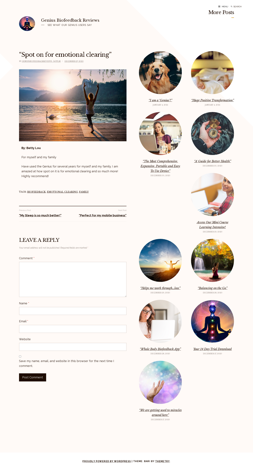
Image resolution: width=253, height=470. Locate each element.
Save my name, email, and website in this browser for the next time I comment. (66, 363)
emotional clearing (62, 191)
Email (23, 321)
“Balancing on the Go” (212, 288)
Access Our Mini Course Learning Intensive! (212, 225)
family (84, 191)
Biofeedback (36, 191)
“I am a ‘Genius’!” (160, 100)
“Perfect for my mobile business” (102, 215)
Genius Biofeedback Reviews (70, 20)
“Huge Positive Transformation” (212, 100)
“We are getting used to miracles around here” (160, 412)
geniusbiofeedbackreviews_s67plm (41, 61)
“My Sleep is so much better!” (40, 215)
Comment (27, 258)
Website (25, 339)
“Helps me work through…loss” (160, 288)
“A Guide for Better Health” (212, 161)
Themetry (162, 461)
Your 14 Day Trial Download (212, 349)
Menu (225, 6)
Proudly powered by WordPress (106, 461)
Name (24, 303)
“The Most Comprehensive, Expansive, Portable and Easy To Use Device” (160, 166)
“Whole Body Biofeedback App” (160, 349)
